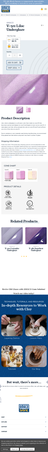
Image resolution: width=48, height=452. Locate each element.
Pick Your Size (11, 36)
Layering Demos (12, 338)
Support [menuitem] (4, 426)
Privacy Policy (19, 445)
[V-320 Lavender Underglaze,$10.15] (12, 235)
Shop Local (12, 68)
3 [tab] (26, 256)
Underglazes (23, 15)
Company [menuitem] (4, 431)
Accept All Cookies (27, 449)
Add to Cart (13, 62)
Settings (5, 449)
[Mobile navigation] (46, 9)
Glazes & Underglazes (11, 15)
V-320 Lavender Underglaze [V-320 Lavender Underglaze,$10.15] (12, 250)
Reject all (15, 449)
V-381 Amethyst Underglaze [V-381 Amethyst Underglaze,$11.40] (36, 250)
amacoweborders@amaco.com (27, 150)
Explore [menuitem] (4, 422)
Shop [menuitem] (3, 417)
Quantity (9, 51)
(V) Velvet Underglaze (34, 15)
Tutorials (12, 369)
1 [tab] (21, 256)
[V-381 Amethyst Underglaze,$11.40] (36, 235)
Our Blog (36, 369)
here (10, 157)
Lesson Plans (36, 338)
